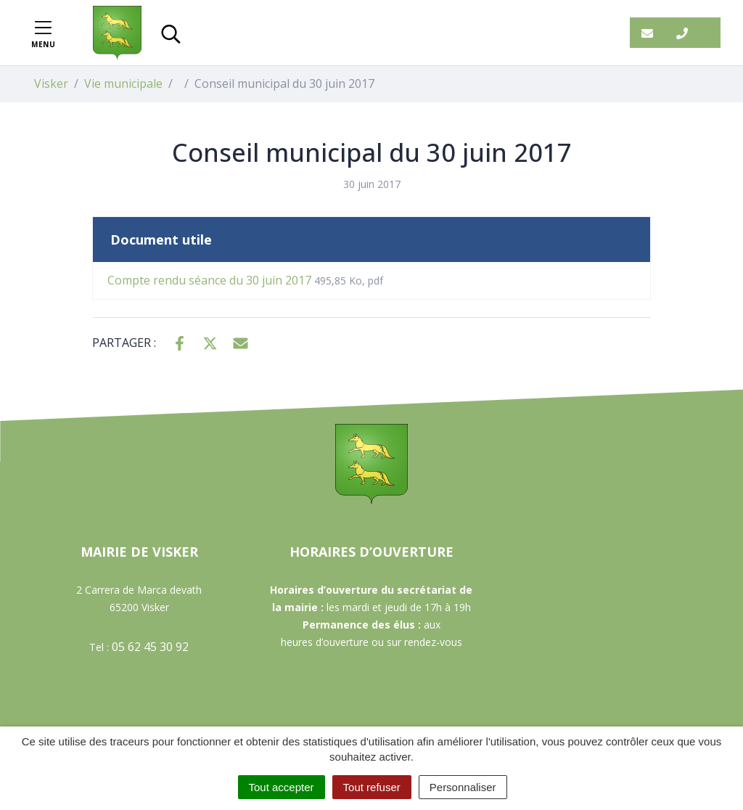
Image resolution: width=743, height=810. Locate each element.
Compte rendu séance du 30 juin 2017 (245, 280)
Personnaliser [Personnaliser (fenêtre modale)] (463, 787)
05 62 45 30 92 (150, 647)
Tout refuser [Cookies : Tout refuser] (372, 787)
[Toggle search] (171, 32)
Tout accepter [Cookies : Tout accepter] (281, 787)
